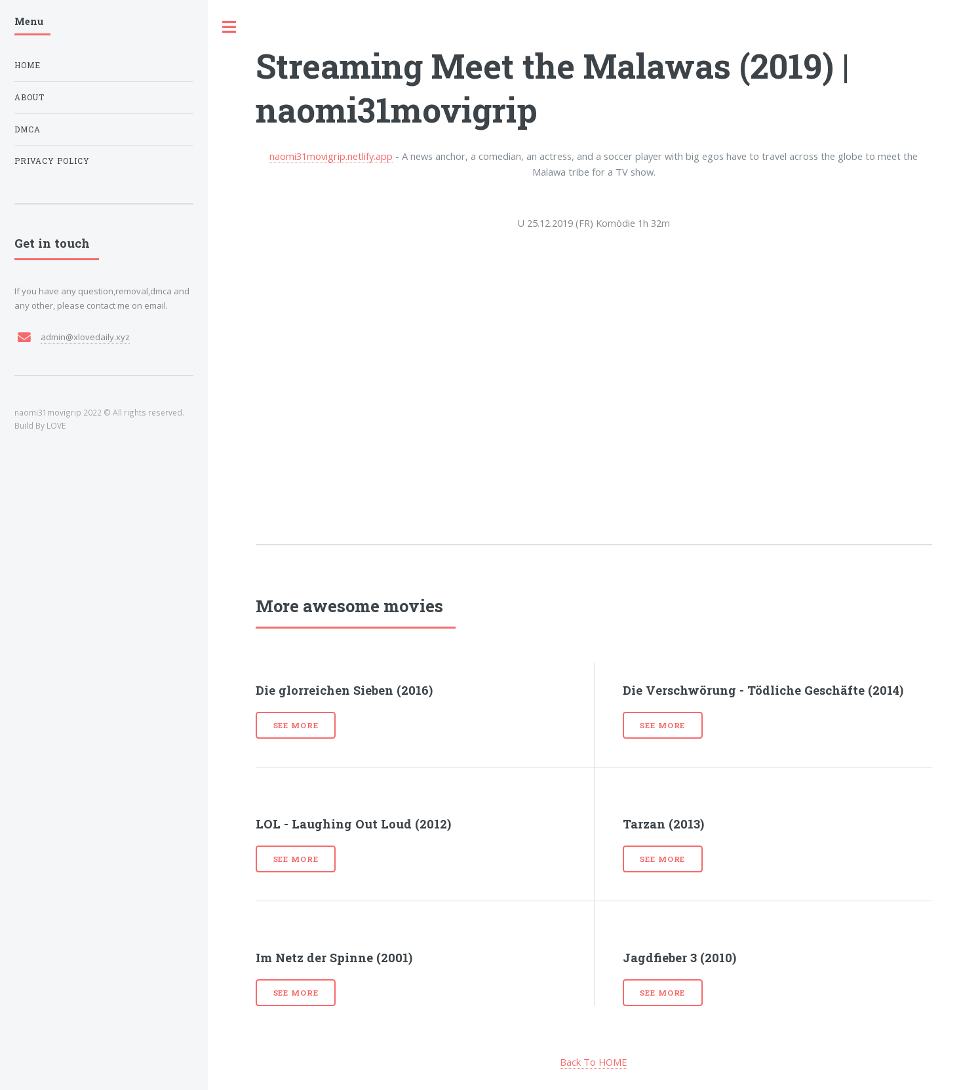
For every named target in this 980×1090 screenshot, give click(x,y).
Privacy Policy (52, 161)
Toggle (229, 27)
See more (296, 725)
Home (27, 65)
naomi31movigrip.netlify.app (331, 156)
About (29, 97)
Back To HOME (593, 1061)
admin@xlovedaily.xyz (85, 337)
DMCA (27, 129)
